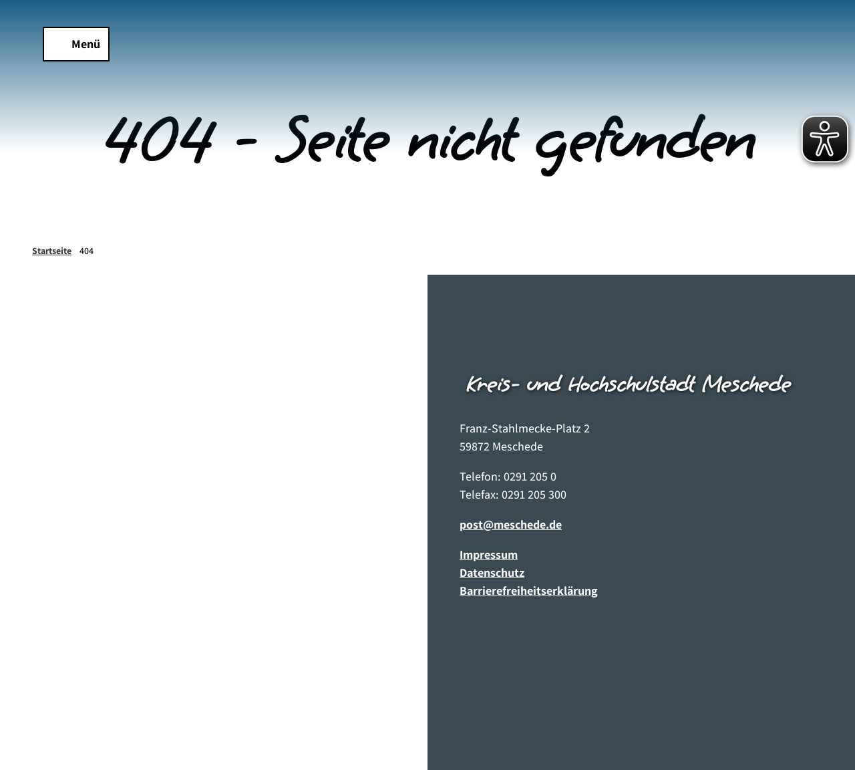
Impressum (489, 554)
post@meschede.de (511, 524)
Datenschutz (492, 572)
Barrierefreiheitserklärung (529, 590)
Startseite (51, 251)
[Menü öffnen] (76, 44)
